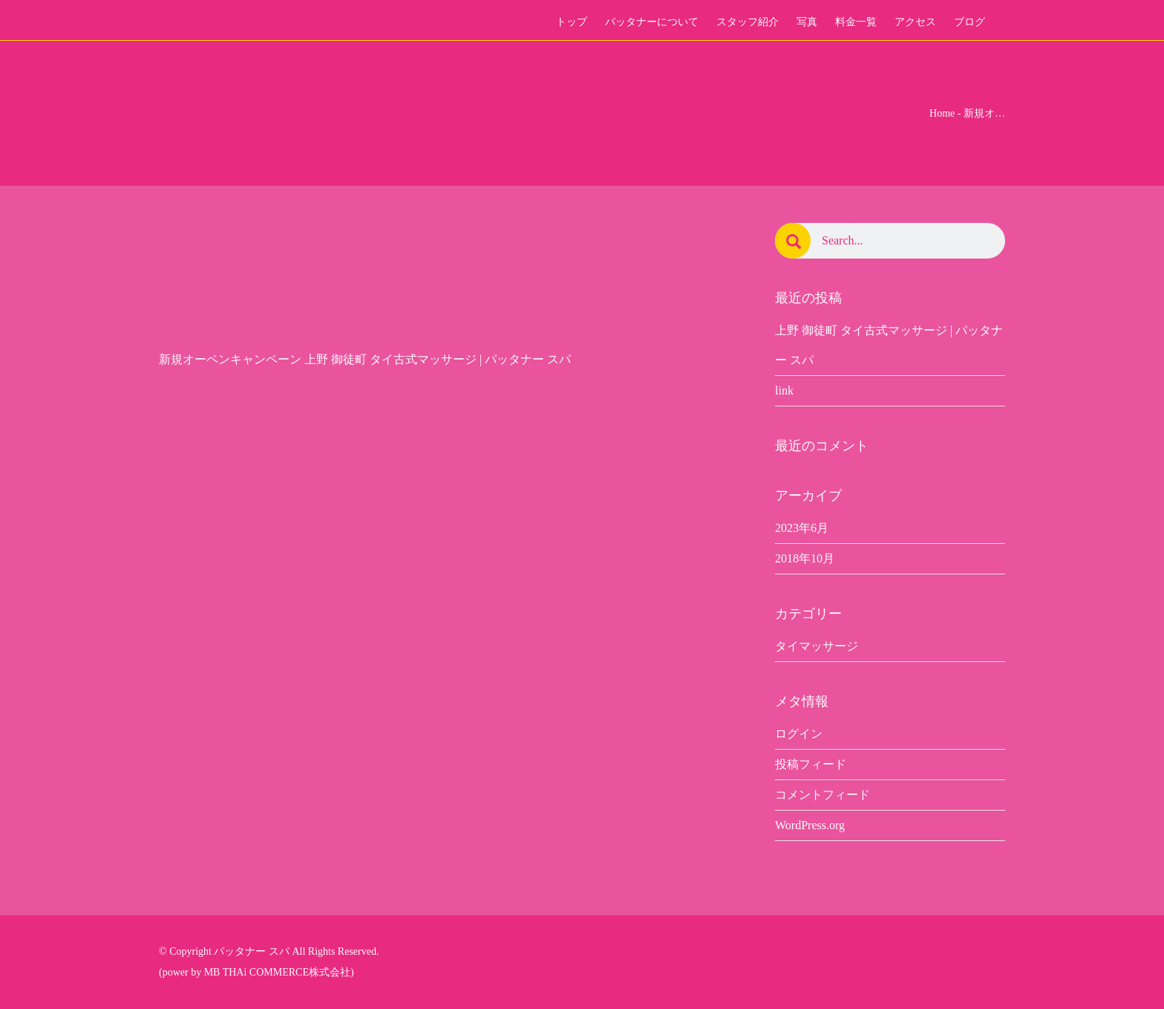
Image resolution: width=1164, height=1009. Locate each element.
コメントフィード (822, 794)
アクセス (915, 21)
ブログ (969, 21)
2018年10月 (804, 558)
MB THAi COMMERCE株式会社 (277, 972)
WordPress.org (810, 825)
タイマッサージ (816, 646)
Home (942, 113)
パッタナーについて (652, 21)
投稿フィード (810, 764)
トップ (571, 21)
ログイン (799, 733)
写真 (807, 21)
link (784, 390)
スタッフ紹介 (747, 21)
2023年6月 (801, 528)
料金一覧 (856, 21)
